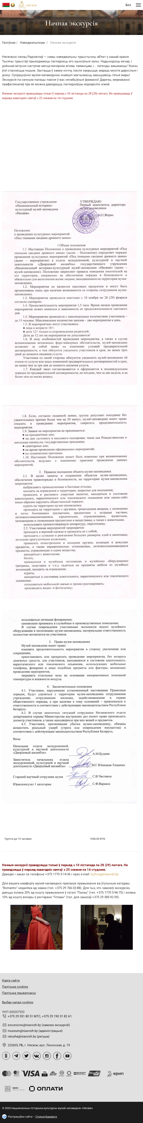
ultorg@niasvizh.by (106, 874)
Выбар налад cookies (17, 1002)
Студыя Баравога (46, 1116)
